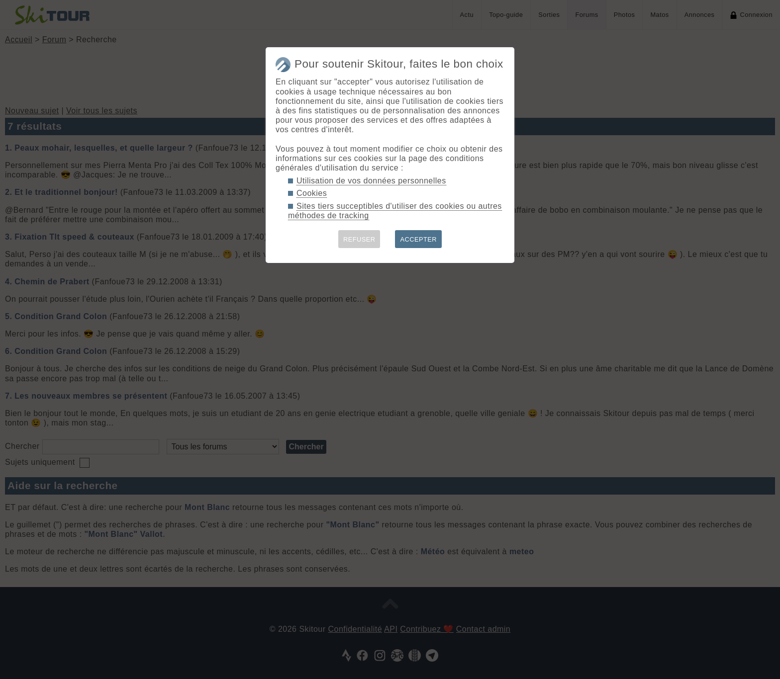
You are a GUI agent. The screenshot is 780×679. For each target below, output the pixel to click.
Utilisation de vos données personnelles (371, 180)
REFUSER (359, 239)
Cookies (311, 193)
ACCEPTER (418, 239)
